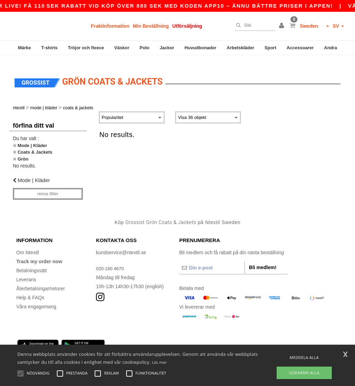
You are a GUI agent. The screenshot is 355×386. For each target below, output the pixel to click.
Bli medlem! (262, 259)
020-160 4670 (111, 260)
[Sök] (253, 25)
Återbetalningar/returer (40, 280)
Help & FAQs (30, 289)
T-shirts (49, 47)
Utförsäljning (187, 26)
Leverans (26, 271)
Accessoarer (300, 47)
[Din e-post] (211, 260)
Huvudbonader (200, 47)
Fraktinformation (110, 26)
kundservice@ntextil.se (121, 244)
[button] (282, 26)
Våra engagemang (36, 298)
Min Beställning (150, 26)
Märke (24, 47)
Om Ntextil (27, 244)
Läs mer (159, 362)
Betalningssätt (31, 262)
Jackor (167, 47)
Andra (330, 47)
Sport (270, 47)
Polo (144, 47)
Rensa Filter (47, 185)
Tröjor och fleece (86, 47)
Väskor (121, 47)
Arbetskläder (240, 47)
